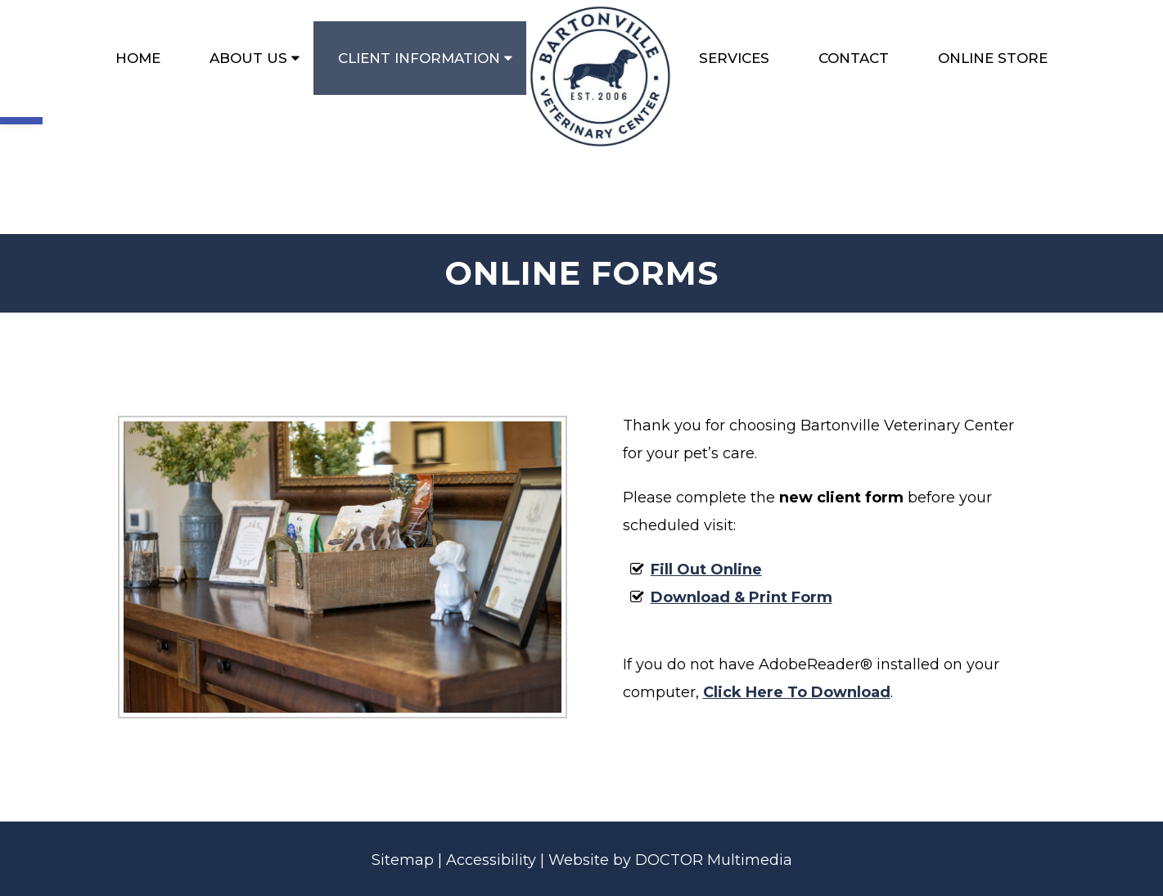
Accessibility (491, 860)
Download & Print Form (741, 597)
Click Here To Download (796, 692)
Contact (853, 58)
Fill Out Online (706, 570)
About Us (248, 58)
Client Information (419, 58)
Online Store (993, 58)
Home (137, 58)
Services (734, 58)
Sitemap (403, 860)
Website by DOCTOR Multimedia (670, 860)
